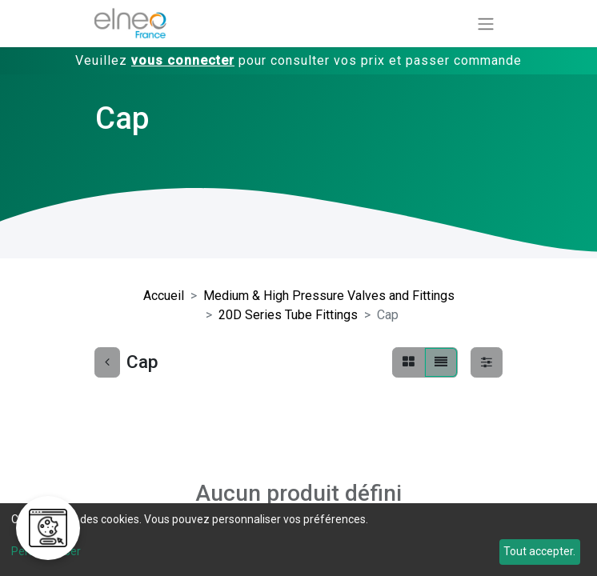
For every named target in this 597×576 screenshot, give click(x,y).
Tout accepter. (539, 551)
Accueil (163, 295)
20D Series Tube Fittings (288, 314)
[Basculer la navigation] (486, 23)
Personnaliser (46, 551)
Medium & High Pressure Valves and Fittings (329, 295)
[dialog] (298, 539)
